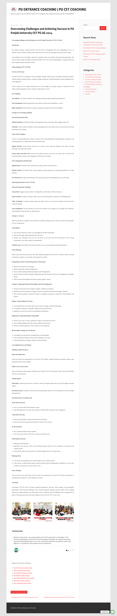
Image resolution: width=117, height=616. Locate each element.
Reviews (87, 94)
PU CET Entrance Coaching (19, 592)
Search (85, 25)
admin (21, 25)
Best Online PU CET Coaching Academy (94, 48)
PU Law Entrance (90, 91)
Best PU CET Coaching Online (91, 59)
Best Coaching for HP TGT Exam (22, 583)
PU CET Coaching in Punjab (93, 79)
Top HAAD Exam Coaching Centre (23, 568)
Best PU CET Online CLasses (91, 51)
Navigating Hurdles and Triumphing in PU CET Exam (59, 597)
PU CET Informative (91, 89)
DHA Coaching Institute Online (22, 570)
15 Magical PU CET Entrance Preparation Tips (25, 597)
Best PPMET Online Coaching (22, 575)
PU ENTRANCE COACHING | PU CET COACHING (52, 9)
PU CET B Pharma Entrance (93, 77)
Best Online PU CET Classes (93, 74)
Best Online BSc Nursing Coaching (23, 573)
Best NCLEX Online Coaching (22, 580)
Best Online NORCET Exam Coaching (24, 578)
